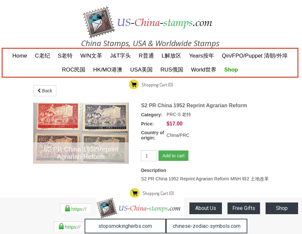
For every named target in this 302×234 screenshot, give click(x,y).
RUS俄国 (171, 70)
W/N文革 (91, 56)
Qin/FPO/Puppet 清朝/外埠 (255, 56)
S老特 (65, 56)
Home (19, 56)
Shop (231, 70)
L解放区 (171, 56)
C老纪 (42, 56)
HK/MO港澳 (107, 70)
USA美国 (141, 70)
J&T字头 (120, 56)
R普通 (146, 56)
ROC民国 (74, 70)
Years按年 (201, 56)
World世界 (203, 70)
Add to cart (173, 155)
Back (44, 90)
